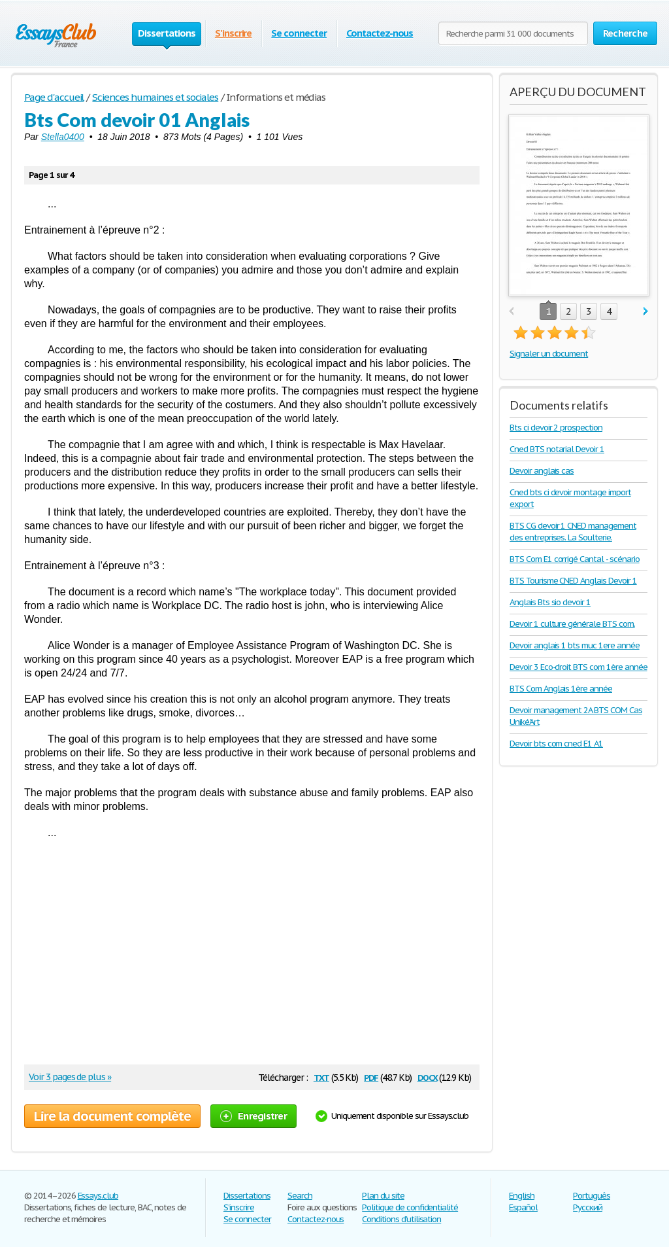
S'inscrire (233, 33)
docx (427, 1076)
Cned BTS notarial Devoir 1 (557, 449)
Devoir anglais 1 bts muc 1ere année (575, 645)
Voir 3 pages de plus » (70, 1077)
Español (523, 1207)
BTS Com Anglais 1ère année (561, 688)
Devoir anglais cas (542, 470)
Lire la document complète (112, 1116)
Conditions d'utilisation (401, 1219)
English (521, 1195)
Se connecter (299, 33)
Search (299, 1195)
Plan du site (383, 1195)
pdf (371, 1076)
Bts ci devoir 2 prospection (556, 427)
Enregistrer (253, 1116)
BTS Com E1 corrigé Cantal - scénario (575, 559)
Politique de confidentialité (410, 1207)
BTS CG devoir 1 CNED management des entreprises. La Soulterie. (573, 531)
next (646, 312)
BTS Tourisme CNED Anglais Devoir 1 (573, 580)
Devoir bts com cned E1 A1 (556, 743)
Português (591, 1195)
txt (321, 1076)
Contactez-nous (379, 33)
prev (511, 312)
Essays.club (98, 1195)
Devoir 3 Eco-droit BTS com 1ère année (578, 667)
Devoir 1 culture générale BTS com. (572, 623)
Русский (587, 1207)
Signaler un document (549, 353)
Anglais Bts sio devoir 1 (550, 602)
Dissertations (246, 1195)
